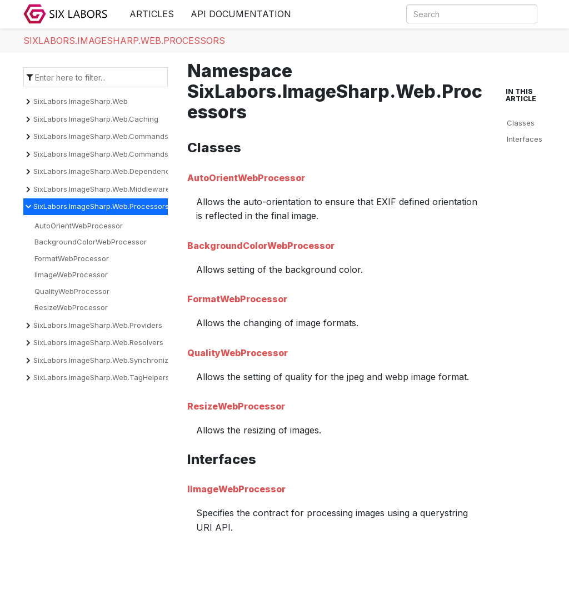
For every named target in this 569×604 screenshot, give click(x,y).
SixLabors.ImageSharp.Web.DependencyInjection (118, 171)
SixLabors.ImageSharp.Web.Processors (124, 40)
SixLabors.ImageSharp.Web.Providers (97, 325)
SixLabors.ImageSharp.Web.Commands (100, 136)
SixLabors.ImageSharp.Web (80, 101)
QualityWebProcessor (71, 291)
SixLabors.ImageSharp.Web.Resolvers (98, 342)
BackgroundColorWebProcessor (90, 241)
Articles (151, 13)
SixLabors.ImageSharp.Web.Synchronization (109, 360)
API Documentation (241, 13)
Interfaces (524, 138)
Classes (521, 122)
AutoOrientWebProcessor (78, 225)
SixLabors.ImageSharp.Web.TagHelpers (101, 377)
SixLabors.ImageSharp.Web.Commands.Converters (120, 153)
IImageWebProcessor (71, 274)
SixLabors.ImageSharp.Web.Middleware (101, 188)
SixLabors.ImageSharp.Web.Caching (95, 118)
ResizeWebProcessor (71, 307)
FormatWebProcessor (71, 258)
